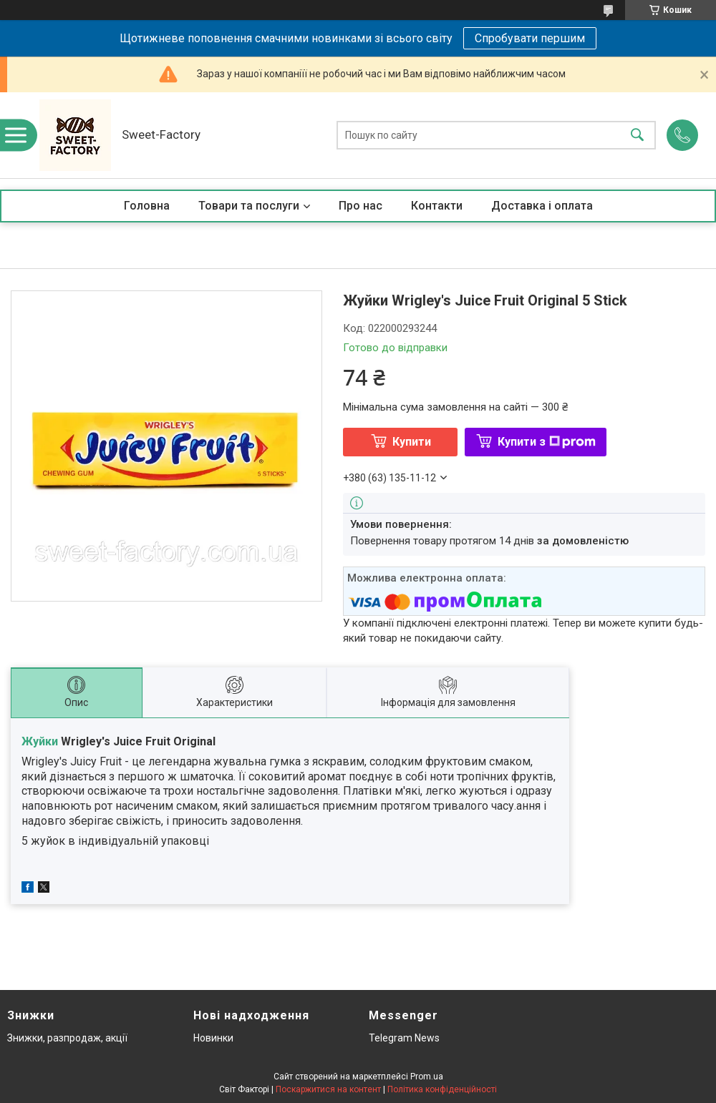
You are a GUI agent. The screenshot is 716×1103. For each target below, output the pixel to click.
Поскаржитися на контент (328, 1089)
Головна (147, 205)
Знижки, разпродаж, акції (67, 1038)
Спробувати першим (530, 38)
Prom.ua (426, 1077)
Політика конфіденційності (442, 1089)
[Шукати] (637, 135)
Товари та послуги (248, 205)
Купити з (547, 441)
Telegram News (404, 1038)
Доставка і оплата (542, 205)
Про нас (360, 205)
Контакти (437, 205)
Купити (411, 441)
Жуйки (39, 741)
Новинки (213, 1038)
